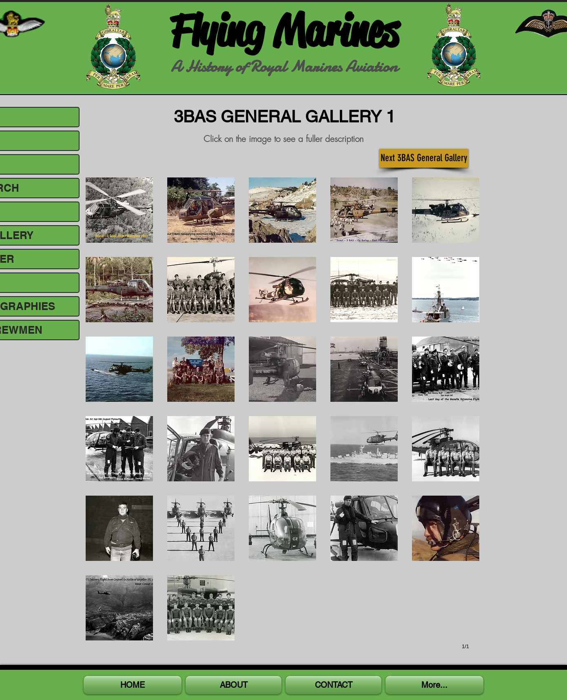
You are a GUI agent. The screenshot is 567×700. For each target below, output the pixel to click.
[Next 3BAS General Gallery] (423, 158)
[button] (119, 210)
